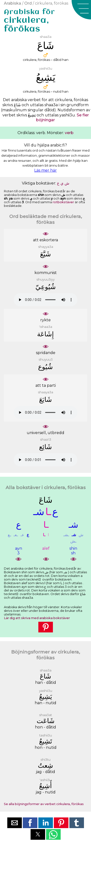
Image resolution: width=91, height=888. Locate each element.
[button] (81, 9)
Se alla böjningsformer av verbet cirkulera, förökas (44, 804)
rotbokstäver (63, 202)
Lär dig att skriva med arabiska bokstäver (37, 618)
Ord (28, 3)
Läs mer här (45, 170)
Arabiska (12, 3)
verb (69, 132)
